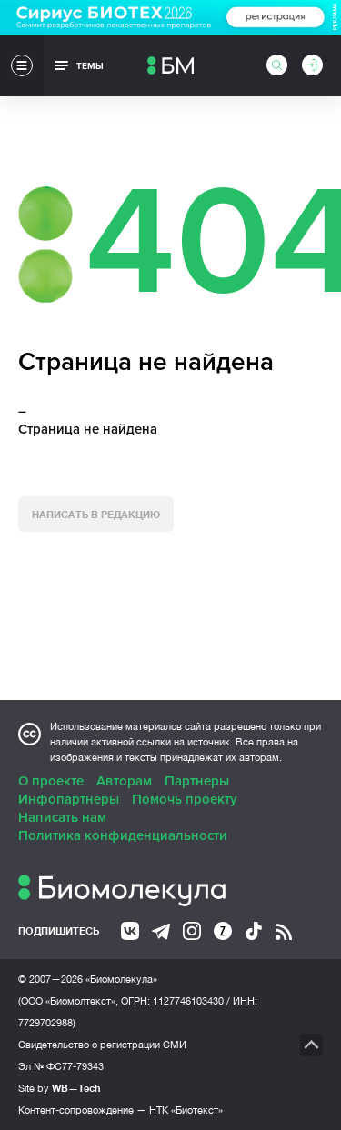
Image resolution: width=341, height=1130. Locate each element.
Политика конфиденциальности (122, 835)
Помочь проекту (184, 799)
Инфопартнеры (68, 799)
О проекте (51, 781)
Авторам (124, 781)
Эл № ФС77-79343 (61, 1066)
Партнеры (197, 781)
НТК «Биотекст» (186, 1110)
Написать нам (62, 817)
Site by (59, 1088)
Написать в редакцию (96, 514)
